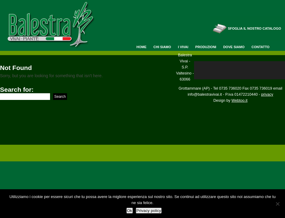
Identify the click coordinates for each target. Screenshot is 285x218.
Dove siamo (233, 47)
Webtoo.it (239, 100)
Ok (129, 210)
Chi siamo (162, 47)
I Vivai (183, 47)
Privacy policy (148, 210)
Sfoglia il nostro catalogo (254, 28)
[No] (277, 204)
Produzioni (205, 47)
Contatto (260, 47)
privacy (267, 94)
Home (141, 47)
